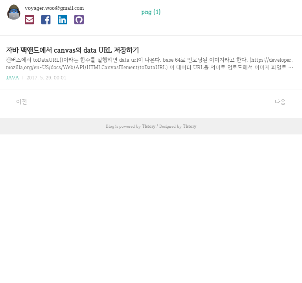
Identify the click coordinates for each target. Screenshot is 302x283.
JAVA (12, 77)
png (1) (151, 12)
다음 (284, 102)
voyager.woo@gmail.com (54, 7)
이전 (17, 102)
